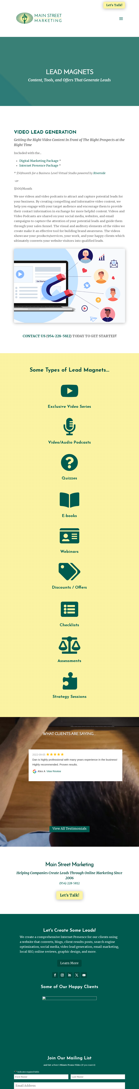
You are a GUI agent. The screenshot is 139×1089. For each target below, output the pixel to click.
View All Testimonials (69, 829)
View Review (54, 771)
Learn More (69, 963)
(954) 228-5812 (69, 883)
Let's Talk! (114, 5)
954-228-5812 (58, 336)
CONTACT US (34, 336)
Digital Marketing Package (38, 161)
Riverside (99, 173)
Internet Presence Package (38, 165)
